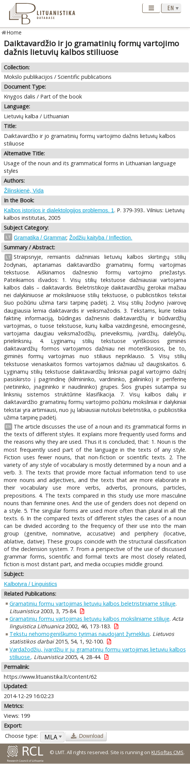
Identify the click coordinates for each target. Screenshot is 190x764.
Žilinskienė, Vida (24, 191)
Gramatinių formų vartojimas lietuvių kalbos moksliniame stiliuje (89, 618)
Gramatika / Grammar (40, 238)
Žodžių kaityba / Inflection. (100, 238)
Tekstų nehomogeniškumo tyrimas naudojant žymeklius (79, 633)
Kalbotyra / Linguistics (30, 584)
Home (14, 32)
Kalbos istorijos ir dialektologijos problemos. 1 (59, 210)
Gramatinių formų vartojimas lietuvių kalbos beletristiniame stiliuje (92, 603)
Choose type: (21, 735)
